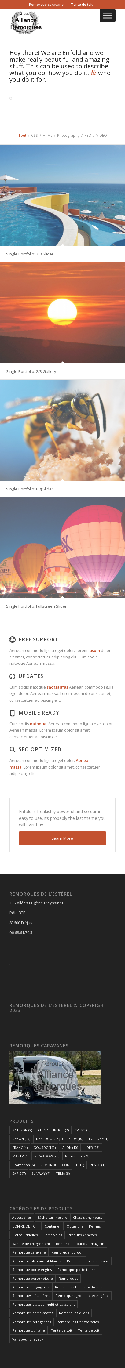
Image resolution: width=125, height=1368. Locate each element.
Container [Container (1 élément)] (53, 1226)
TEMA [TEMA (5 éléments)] (63, 1173)
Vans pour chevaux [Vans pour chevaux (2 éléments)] (27, 1339)
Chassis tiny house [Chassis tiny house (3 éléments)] (88, 1217)
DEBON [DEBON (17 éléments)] (21, 1138)
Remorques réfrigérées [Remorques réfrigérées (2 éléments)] (31, 1321)
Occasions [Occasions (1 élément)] (75, 1226)
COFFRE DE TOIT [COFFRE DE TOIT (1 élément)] (25, 1226)
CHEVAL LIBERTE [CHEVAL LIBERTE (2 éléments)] (53, 1130)
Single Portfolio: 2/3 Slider (29, 254)
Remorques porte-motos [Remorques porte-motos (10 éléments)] (32, 1313)
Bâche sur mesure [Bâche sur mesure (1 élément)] (52, 1217)
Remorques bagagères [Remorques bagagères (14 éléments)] (30, 1287)
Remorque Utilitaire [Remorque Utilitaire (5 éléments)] (28, 1330)
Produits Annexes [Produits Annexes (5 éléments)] (82, 1234)
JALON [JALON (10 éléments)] (69, 1147)
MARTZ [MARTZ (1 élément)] (20, 1156)
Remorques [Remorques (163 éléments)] (68, 1278)
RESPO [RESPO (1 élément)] (97, 1165)
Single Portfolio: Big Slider (29, 489)
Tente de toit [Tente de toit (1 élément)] (61, 1330)
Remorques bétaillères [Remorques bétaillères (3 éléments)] (31, 1295)
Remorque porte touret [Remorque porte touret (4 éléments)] (77, 1269)
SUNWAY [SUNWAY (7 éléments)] (40, 1173)
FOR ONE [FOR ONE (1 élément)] (98, 1138)
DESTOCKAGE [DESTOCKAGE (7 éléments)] (49, 1138)
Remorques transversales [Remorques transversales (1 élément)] (78, 1321)
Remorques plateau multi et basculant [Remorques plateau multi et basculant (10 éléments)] (43, 1304)
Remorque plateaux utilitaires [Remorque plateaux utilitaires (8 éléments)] (36, 1261)
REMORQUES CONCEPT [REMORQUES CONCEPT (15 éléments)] (62, 1165)
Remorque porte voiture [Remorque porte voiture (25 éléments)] (32, 1278)
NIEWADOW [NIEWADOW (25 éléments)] (46, 1156)
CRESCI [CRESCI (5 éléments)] (82, 1130)
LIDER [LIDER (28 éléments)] (91, 1147)
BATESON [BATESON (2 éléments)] (22, 1130)
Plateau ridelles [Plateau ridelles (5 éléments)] (25, 1234)
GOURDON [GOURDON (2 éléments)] (44, 1147)
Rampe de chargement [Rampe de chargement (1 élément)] (31, 1243)
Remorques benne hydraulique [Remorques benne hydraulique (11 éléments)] (81, 1287)
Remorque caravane (46, 4)
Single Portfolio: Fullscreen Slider (36, 606)
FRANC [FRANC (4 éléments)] (20, 1147)
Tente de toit (82, 4)
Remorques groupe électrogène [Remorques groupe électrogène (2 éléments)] (82, 1295)
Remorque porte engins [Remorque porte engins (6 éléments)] (32, 1269)
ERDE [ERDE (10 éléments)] (75, 1138)
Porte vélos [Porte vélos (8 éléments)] (52, 1234)
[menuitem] (46, 4)
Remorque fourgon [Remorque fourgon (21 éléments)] (67, 1252)
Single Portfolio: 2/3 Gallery (31, 371)
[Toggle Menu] (107, 15)
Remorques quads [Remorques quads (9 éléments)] (74, 1313)
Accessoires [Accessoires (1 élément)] (21, 1217)
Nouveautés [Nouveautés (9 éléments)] (77, 1156)
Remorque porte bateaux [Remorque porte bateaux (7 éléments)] (88, 1261)
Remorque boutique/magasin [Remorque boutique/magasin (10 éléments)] (80, 1243)
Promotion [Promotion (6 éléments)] (23, 1165)
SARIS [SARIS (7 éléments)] (19, 1173)
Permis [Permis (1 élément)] (95, 1226)
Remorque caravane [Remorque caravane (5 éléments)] (29, 1252)
